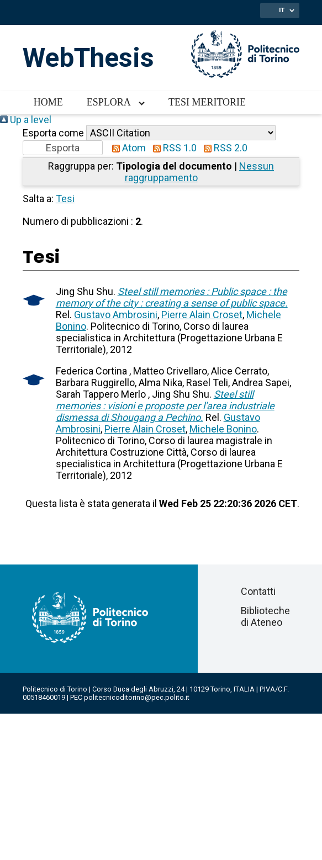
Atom (126, 148)
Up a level (25, 119)
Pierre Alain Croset (201, 314)
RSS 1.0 (172, 148)
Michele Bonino (223, 429)
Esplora (109, 102)
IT (281, 10)
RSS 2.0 (223, 148)
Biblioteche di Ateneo (265, 616)
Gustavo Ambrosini (115, 314)
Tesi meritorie (207, 102)
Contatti (258, 591)
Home (48, 102)
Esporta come (53, 133)
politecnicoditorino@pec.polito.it (136, 697)
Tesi (65, 198)
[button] (63, 147)
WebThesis (88, 57)
